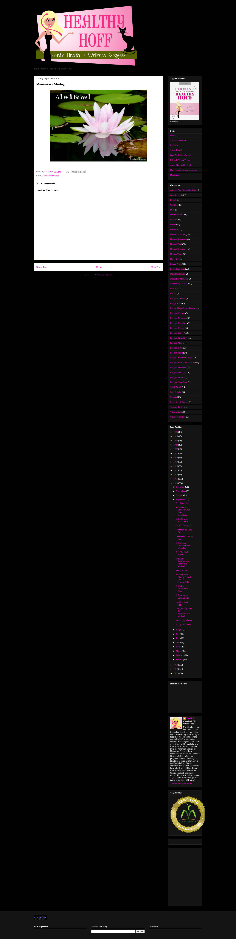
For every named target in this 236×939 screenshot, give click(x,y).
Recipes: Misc (176, 343)
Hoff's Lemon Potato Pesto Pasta (181, 588)
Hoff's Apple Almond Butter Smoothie (182, 545)
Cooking (173, 205)
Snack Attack (175, 387)
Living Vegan (176, 264)
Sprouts (173, 397)
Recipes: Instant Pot (178, 338)
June (178, 638)
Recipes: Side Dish (178, 367)
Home (99, 267)
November (180, 491)
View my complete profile (181, 783)
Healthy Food (176, 244)
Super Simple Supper (179, 402)
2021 (176, 453)
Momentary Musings (51, 176)
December (180, 487)
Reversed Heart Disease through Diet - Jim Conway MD (183, 578)
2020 (176, 457)
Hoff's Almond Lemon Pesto (182, 596)
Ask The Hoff (176, 195)
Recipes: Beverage (178, 318)
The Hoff (190, 718)
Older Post (156, 267)
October (179, 495)
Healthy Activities (177, 234)
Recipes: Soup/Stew (178, 382)
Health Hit (174, 229)
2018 (176, 466)
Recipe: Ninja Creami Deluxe (182, 308)
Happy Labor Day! (183, 624)
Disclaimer (174, 175)
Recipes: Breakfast (178, 323)
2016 (176, 474)
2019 (176, 462)
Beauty (173, 200)
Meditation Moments (179, 279)
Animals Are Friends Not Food (183, 190)
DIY (172, 210)
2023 (176, 445)
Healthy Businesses (178, 239)
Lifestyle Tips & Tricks (180, 160)
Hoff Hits (174, 259)
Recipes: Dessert (177, 328)
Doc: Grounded (182, 503)
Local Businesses (177, 269)
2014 (176, 483)
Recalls (173, 293)
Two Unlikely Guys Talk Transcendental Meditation (183, 612)
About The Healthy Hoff (180, 165)
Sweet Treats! (176, 150)
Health (173, 224)
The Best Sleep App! (181, 603)
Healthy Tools (176, 254)
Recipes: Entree (176, 333)
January (179, 659)
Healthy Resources (178, 249)
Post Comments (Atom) (104, 275)
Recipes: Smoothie (178, 372)
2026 (176, 432)
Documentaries (176, 215)
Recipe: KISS (176, 303)
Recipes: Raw (176, 348)
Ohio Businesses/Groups (180, 155)
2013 (176, 665)
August (179, 630)
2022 (176, 449)
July (178, 634)
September (180, 499)
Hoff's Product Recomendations (183, 170)
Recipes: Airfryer (177, 313)
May (178, 642)
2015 (176, 479)
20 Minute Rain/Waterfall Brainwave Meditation (182, 562)
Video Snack (175, 412)
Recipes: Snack (176, 377)
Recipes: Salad (176, 353)
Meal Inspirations (177, 274)
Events (173, 219)
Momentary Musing (183, 620)
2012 (176, 669)
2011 (176, 673)
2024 (176, 441)
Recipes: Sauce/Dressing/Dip (182, 362)
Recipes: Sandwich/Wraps (181, 358)
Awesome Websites (178, 140)
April (178, 647)
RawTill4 (174, 288)
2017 (176, 470)
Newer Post (41, 267)
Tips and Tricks (176, 407)
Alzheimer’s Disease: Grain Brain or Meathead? (182, 511)
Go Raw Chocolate (183, 525)
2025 (176, 436)
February (180, 655)
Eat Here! (174, 145)
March (179, 651)
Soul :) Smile (175, 392)
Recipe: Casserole (177, 298)
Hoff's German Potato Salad (181, 520)
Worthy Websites (177, 417)
